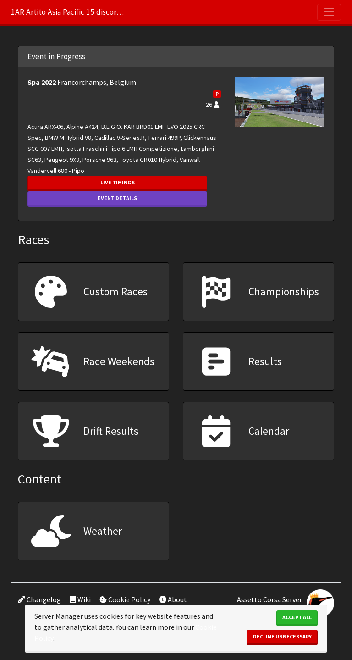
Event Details (117, 197)
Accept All (297, 617)
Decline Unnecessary (282, 636)
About (173, 599)
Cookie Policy (124, 599)
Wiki (80, 599)
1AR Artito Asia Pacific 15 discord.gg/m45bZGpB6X (68, 12)
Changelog (39, 599)
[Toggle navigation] (329, 12)
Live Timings (117, 182)
